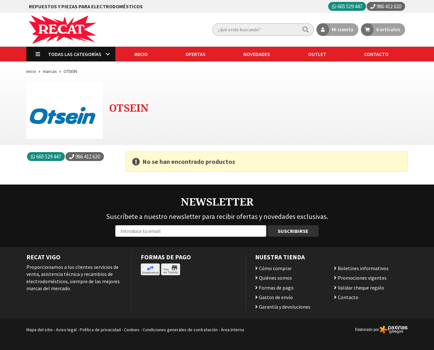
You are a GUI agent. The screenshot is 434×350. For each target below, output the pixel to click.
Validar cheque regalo (361, 287)
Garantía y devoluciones (284, 307)
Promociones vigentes (362, 278)
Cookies (131, 329)
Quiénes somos (275, 278)
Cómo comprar (275, 268)
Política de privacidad (100, 329)
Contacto (348, 297)
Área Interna (232, 329)
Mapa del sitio (39, 329)
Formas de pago (276, 287)
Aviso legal (66, 329)
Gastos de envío (276, 297)
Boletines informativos (363, 268)
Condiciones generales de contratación (180, 329)
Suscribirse (293, 231)
